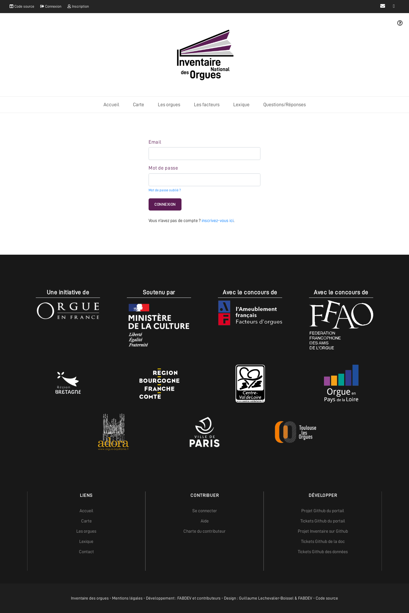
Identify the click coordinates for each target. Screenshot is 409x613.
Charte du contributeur (204, 531)
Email (155, 142)
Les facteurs (207, 104)
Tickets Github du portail (322, 521)
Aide (205, 521)
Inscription (78, 6)
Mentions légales (127, 598)
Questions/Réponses (284, 104)
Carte (138, 104)
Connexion (50, 6)
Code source (22, 6)
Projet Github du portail (322, 510)
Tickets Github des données (323, 551)
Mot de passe (163, 168)
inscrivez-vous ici (218, 220)
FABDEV (184, 598)
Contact (86, 551)
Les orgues (169, 104)
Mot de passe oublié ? (165, 190)
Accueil (111, 104)
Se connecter (204, 510)
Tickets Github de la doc (323, 541)
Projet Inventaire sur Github (323, 531)
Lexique (241, 104)
